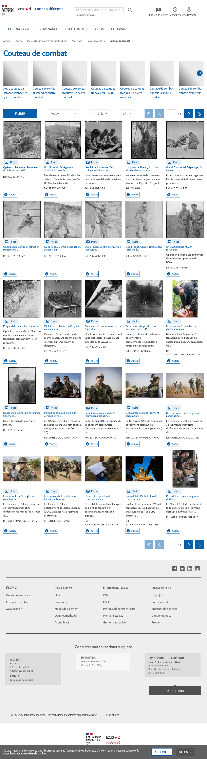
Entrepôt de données (164, 609)
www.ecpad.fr (14, 609)
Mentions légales (113, 615)
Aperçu (10, 194)
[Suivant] (188, 113)
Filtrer (20, 113)
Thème (18, 40)
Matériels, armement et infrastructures (47, 40)
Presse (155, 622)
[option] (63, 114)
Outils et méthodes (66, 615)
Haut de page (175, 691)
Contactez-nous (161, 615)
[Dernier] (199, 113)
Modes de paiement (66, 609)
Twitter (182, 568)
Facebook (174, 568)
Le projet (157, 595)
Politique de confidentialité (119, 609)
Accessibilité (62, 622)
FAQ (57, 595)
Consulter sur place (17, 602)
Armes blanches (96, 40)
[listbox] (63, 113)
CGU (106, 602)
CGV (106, 595)
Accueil (6, 40)
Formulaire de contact (21, 679)
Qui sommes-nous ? (18, 595)
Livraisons (61, 602)
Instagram (197, 568)
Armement (77, 40)
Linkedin (189, 568)
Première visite (160, 602)
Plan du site (112, 715)
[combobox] (99, 9)
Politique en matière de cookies (28, 755)
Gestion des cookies (115, 622)
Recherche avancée (86, 14)
